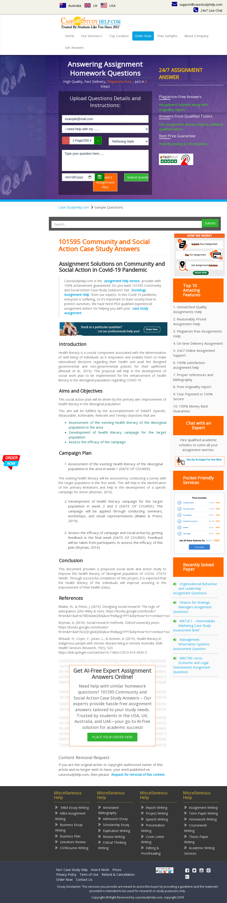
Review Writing (111, 836)
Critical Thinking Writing (112, 845)
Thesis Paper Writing (196, 839)
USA (108, 5)
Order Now (143, 36)
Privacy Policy (66, 874)
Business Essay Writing (69, 827)
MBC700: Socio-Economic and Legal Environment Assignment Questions (191, 665)
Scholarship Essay (113, 824)
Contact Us (84, 879)
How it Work (100, 869)
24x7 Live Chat (208, 10)
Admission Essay (113, 818)
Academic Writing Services (199, 850)
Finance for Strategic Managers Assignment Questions (192, 607)
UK (90, 5)
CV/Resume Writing (71, 847)
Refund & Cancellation (118, 874)
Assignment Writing (201, 807)
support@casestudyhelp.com (197, 4)
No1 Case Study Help (72, 869)
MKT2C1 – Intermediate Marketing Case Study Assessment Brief (194, 625)
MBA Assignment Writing (70, 816)
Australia (70, 5)
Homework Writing (200, 819)
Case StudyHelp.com (73, 207)
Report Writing (154, 807)
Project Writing (154, 813)
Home (69, 36)
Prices (116, 869)
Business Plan (67, 836)
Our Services (91, 36)
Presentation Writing (153, 828)
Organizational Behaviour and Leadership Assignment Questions (195, 588)
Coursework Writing (195, 828)
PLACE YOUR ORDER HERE (112, 737)
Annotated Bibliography (108, 810)
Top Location (119, 36)
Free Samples (167, 36)
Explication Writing (114, 830)
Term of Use (89, 874)
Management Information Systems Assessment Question (191, 644)
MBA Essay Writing (72, 807)
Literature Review (70, 841)
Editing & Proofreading (151, 850)
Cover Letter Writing (152, 839)
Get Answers (74, 47)
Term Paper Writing (201, 813)
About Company (196, 36)
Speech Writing (154, 819)
